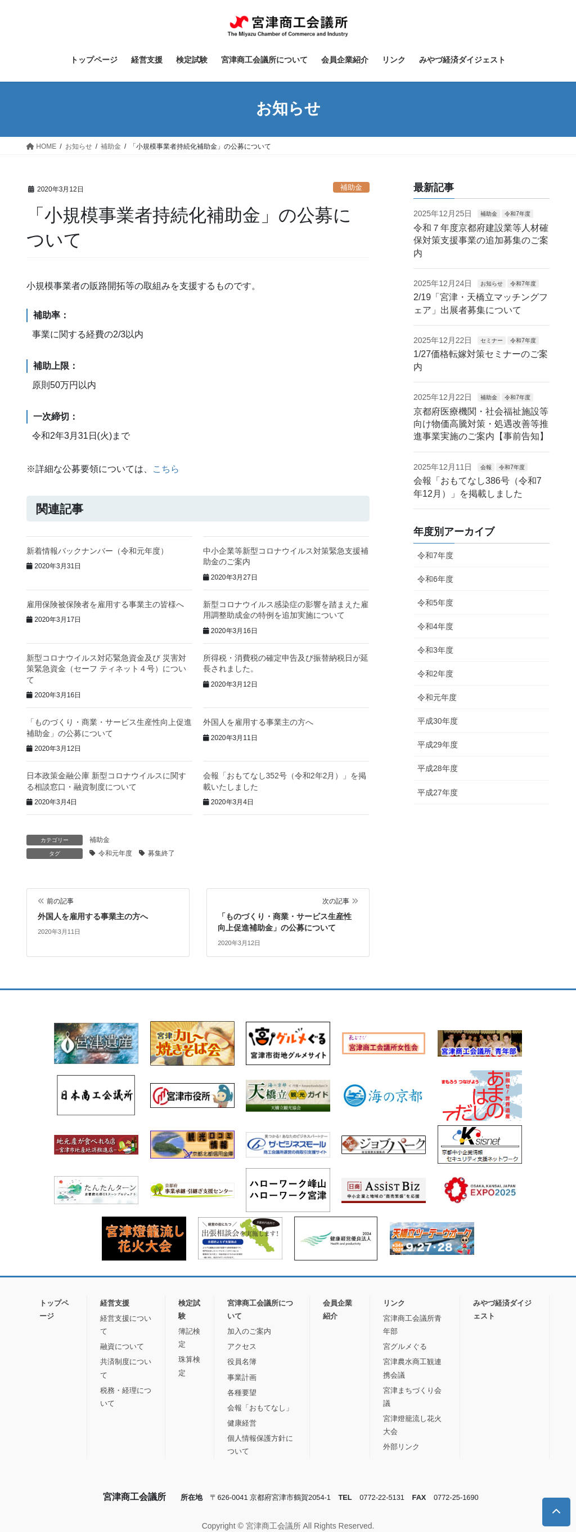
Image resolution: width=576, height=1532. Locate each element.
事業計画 (241, 1377)
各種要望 (241, 1392)
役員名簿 (241, 1361)
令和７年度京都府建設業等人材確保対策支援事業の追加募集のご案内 (480, 240)
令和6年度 (435, 579)
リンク (394, 1303)
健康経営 (241, 1423)
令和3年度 (435, 649)
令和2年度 (435, 673)
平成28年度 (437, 768)
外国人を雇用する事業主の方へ (258, 722)
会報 (486, 467)
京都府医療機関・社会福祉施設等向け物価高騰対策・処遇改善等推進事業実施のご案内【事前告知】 (480, 424)
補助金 (351, 187)
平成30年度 (437, 720)
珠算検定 (189, 1366)
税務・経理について (125, 1397)
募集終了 (161, 853)
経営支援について (125, 1324)
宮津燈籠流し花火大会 (412, 1425)
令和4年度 (435, 626)
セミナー (491, 340)
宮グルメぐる (405, 1346)
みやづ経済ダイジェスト (502, 1309)
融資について (122, 1346)
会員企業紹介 (337, 1309)
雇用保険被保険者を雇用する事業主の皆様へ (105, 604)
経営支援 (114, 1303)
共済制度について (125, 1368)
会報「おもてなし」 (260, 1408)
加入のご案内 (249, 1331)
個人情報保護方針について (260, 1444)
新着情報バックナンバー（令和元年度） (97, 550)
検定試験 (189, 1309)
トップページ (54, 1309)
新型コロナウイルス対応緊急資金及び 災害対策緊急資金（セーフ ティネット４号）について (106, 668)
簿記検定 (189, 1337)
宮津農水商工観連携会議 (412, 1368)
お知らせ (491, 283)
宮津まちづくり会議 (412, 1397)
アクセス (241, 1346)
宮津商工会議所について (260, 1309)
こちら (165, 469)
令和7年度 (517, 214)
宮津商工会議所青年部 (412, 1324)
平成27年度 (437, 792)
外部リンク (401, 1446)
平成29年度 (437, 744)
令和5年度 (435, 602)
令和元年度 (115, 853)
